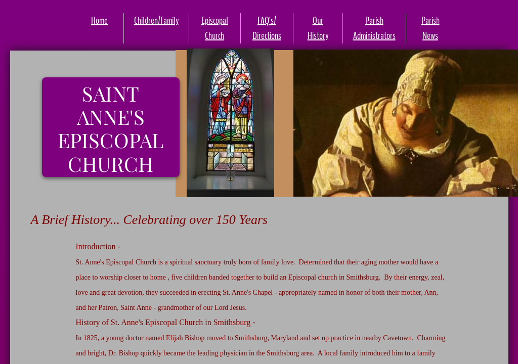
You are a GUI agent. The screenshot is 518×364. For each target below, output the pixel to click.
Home (99, 20)
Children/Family (156, 20)
